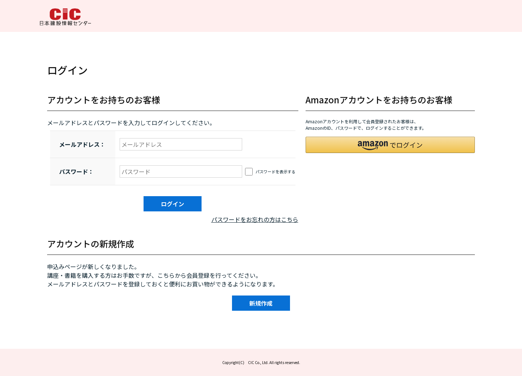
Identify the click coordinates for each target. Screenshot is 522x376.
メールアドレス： (82, 144)
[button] (390, 145)
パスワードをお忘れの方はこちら (254, 219)
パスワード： (76, 171)
